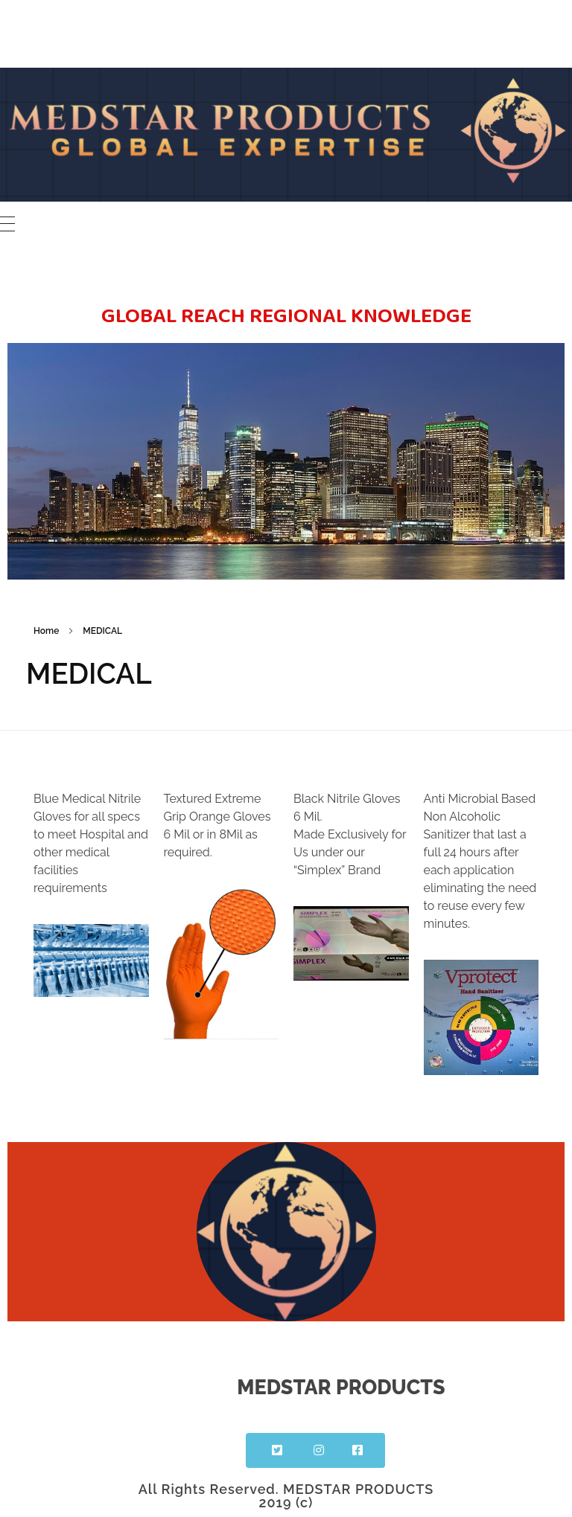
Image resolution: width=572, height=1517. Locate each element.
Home (46, 631)
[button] (275, 1450)
